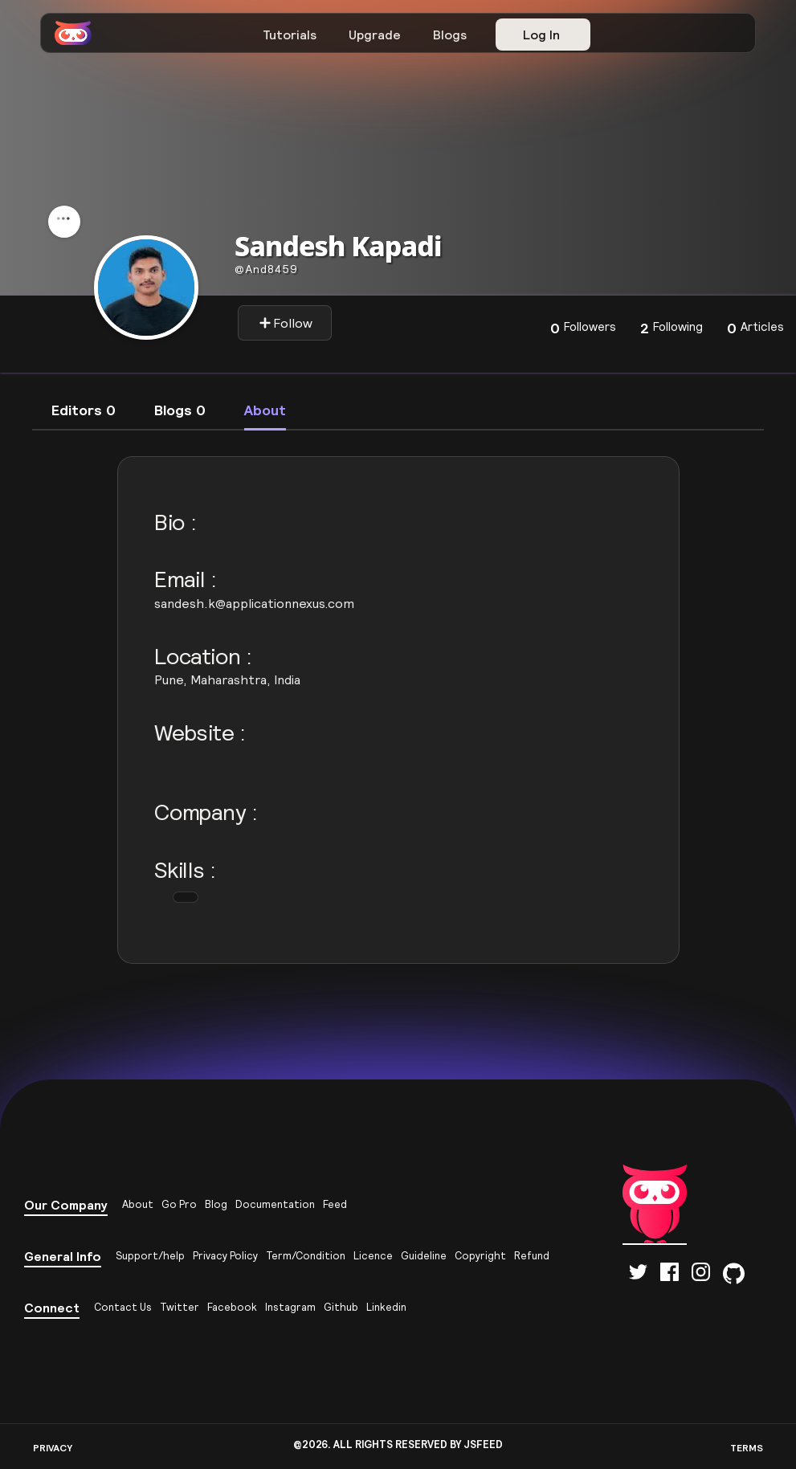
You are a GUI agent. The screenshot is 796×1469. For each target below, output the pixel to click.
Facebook (232, 1307)
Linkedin (386, 1307)
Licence (373, 1256)
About (137, 1204)
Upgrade (375, 34)
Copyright (480, 1256)
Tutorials (289, 34)
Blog (216, 1204)
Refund (531, 1256)
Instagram (290, 1307)
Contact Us (123, 1307)
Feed (335, 1204)
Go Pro (179, 1204)
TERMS (746, 1447)
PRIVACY (52, 1447)
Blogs (450, 34)
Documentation (275, 1204)
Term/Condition (305, 1256)
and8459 (266, 269)
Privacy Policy (225, 1256)
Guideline (424, 1256)
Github (341, 1307)
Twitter (179, 1307)
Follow (285, 323)
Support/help (150, 1256)
